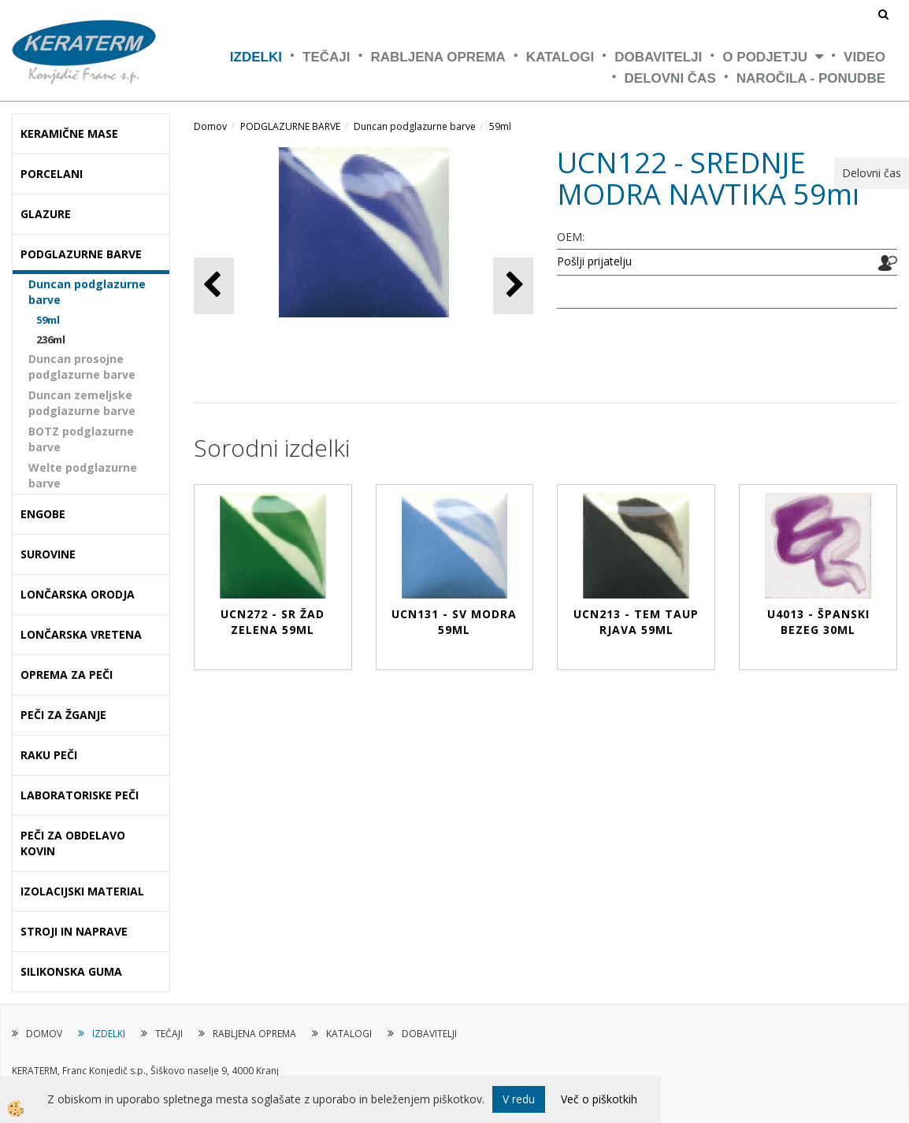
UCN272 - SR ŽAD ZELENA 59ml (273, 621)
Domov (210, 126)
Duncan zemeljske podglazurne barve (81, 402)
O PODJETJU (764, 57)
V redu (519, 1098)
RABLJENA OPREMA (438, 57)
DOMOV (44, 1033)
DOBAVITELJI (658, 57)
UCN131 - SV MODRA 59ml (454, 621)
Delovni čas (670, 78)
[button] (513, 285)
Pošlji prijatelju (594, 261)
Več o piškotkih (599, 1098)
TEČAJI (326, 57)
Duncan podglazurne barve (87, 291)
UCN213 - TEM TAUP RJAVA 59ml (636, 621)
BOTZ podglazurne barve (81, 439)
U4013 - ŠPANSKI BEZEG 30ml (818, 621)
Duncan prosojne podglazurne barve (81, 366)
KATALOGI (560, 57)
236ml (50, 339)
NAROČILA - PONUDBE (810, 78)
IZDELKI (256, 57)
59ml (48, 320)
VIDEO (864, 57)
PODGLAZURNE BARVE (290, 126)
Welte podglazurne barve (82, 475)
